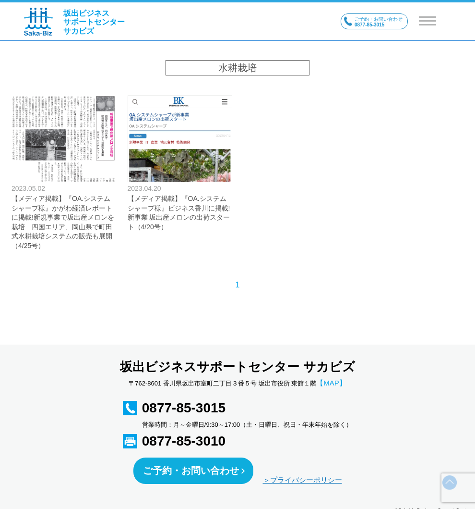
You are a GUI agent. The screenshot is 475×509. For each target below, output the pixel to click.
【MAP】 (331, 383)
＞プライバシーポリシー (302, 480)
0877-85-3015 (184, 407)
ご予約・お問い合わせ (191, 470)
